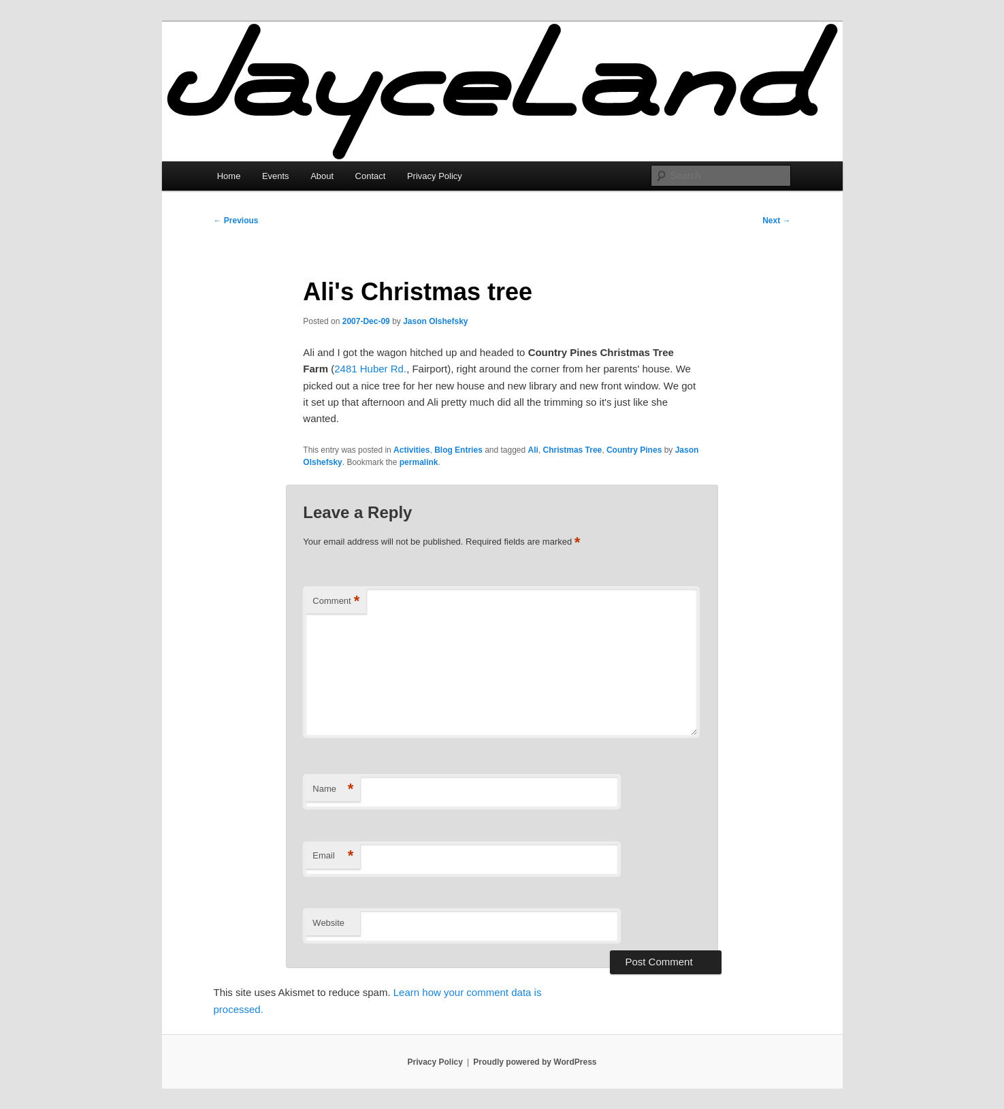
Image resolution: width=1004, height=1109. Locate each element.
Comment (335, 601)
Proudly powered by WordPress (534, 1062)
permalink (419, 462)
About (322, 176)
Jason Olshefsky (435, 321)
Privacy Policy (434, 176)
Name (332, 789)
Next (776, 220)
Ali (533, 450)
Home (229, 176)
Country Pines (634, 450)
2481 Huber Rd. (370, 368)
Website (328, 923)
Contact (370, 176)
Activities (411, 450)
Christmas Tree (572, 450)
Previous (236, 220)
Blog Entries (458, 450)
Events (275, 176)
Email (332, 856)
